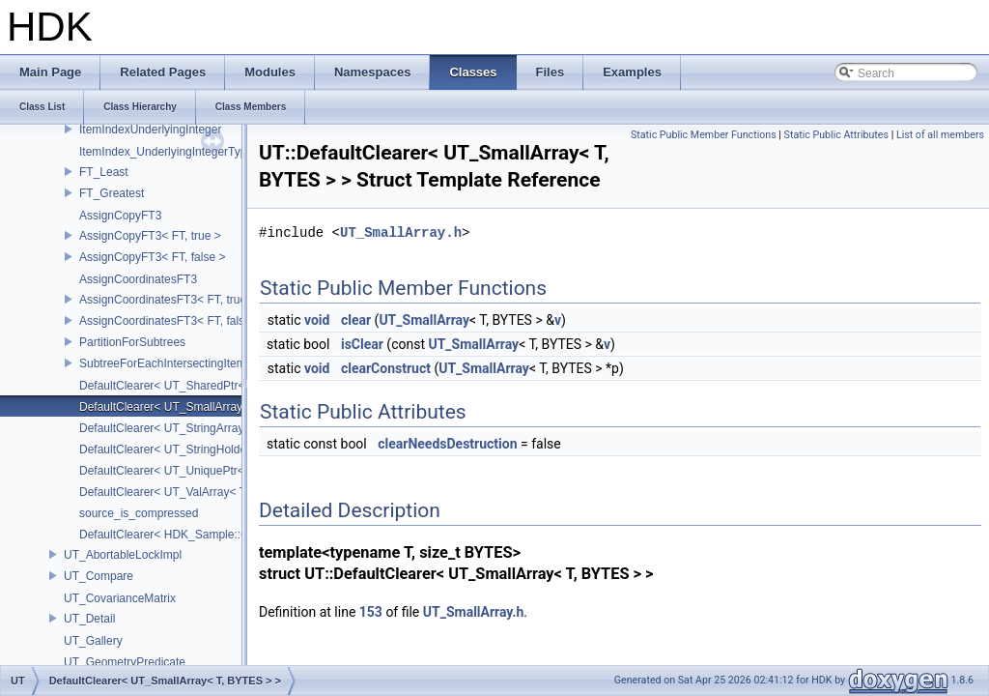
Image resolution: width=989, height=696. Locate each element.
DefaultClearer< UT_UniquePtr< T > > (176, 471)
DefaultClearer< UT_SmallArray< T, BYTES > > (201, 407)
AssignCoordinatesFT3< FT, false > (170, 321)
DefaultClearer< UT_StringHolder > (169, 449)
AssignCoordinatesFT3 (138, 279)
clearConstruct (386, 368)
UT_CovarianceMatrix (120, 598)
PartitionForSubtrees (132, 342)
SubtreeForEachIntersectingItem (162, 363)
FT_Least (103, 172)
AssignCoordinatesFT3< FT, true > (167, 299)
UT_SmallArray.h (401, 232)
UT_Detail (89, 618)
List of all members (940, 135)
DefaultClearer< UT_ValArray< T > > (172, 492)
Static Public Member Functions (704, 135)
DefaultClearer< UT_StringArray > (166, 428)
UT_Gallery (93, 641)
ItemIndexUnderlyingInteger (150, 129)
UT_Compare (98, 576)
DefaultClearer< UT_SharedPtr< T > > (176, 385)
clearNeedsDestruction (447, 443)
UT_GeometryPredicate (124, 662)
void (316, 320)
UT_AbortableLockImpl (123, 555)
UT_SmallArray (424, 320)
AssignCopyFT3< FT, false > (152, 257)
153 (370, 612)
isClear (362, 344)
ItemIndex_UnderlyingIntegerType (166, 152)
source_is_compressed (138, 513)
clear (356, 320)
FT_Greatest (111, 193)
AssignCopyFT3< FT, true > (150, 236)
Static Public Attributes (836, 135)
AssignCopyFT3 (120, 215)
